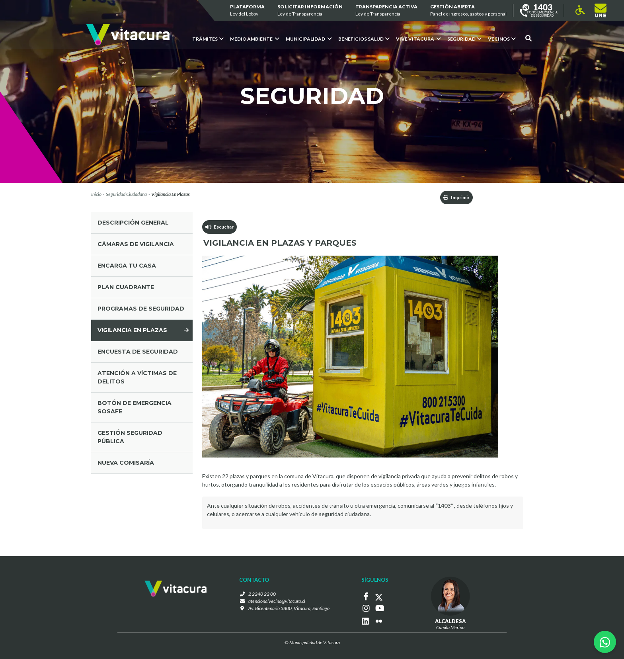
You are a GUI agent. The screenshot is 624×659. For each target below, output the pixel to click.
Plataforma (247, 11)
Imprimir (456, 197)
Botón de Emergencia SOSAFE (135, 407)
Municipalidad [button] (309, 39)
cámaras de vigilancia (136, 244)
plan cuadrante (126, 287)
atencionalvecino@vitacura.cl (276, 601)
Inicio (96, 194)
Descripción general (133, 222)
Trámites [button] (208, 39)
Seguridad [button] (464, 39)
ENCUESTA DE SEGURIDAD (138, 351)
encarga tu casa (127, 265)
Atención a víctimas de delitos (137, 377)
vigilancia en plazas (132, 330)
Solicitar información (310, 11)
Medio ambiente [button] (254, 39)
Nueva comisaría (126, 462)
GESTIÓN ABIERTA (468, 11)
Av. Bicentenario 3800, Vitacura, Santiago (289, 608)
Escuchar (219, 227)
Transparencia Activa (386, 11)
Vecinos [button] (502, 39)
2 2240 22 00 (262, 594)
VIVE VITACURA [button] (418, 39)
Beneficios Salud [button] (364, 39)
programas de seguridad (141, 308)
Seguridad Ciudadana (126, 194)
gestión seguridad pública (130, 437)
